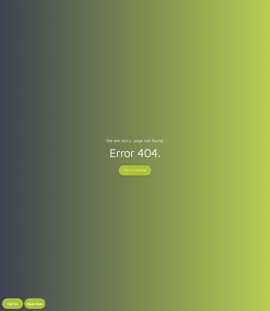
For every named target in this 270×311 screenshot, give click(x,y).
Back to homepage (135, 170)
